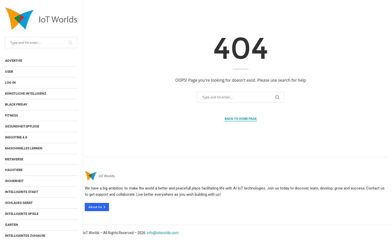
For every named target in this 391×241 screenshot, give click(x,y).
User (9, 71)
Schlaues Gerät (19, 203)
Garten (11, 225)
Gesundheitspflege (22, 126)
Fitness (11, 115)
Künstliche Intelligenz (25, 93)
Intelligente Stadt (21, 192)
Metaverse (14, 159)
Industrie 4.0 (16, 137)
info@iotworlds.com (163, 233)
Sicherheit (14, 181)
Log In (10, 82)
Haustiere (13, 170)
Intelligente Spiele (21, 214)
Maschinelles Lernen (23, 148)
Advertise (13, 60)
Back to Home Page (241, 118)
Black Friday (16, 104)
